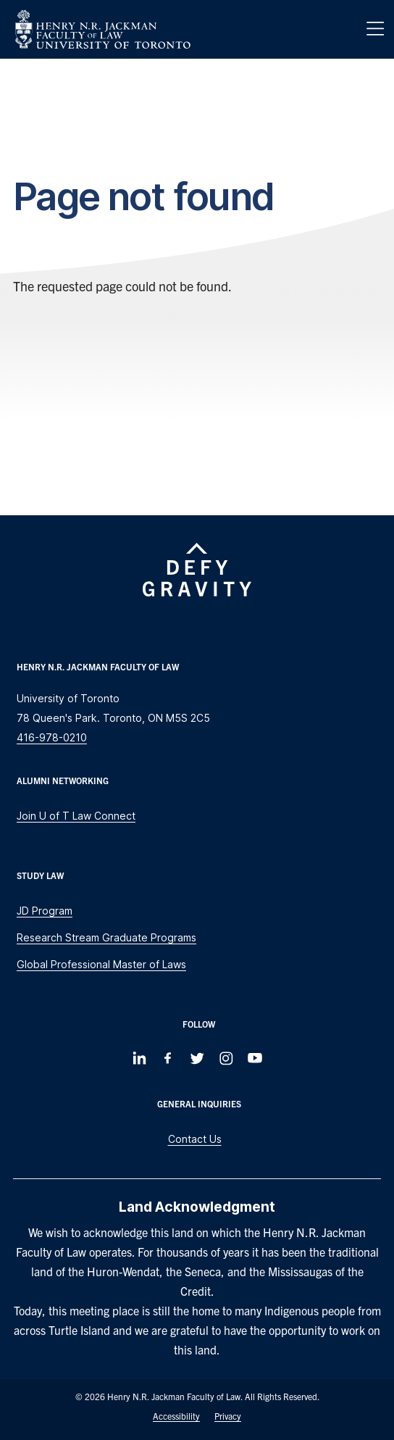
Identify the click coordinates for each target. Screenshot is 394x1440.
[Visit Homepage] (102, 29)
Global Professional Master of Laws (101, 964)
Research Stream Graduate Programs (106, 937)
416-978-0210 (52, 737)
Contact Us (195, 1139)
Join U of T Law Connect (76, 816)
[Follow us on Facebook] (168, 1058)
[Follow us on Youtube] (255, 1058)
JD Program (44, 910)
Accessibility (176, 1415)
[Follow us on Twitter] (197, 1058)
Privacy (227, 1415)
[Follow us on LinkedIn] (139, 1058)
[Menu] (375, 29)
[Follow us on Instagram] (226, 1058)
